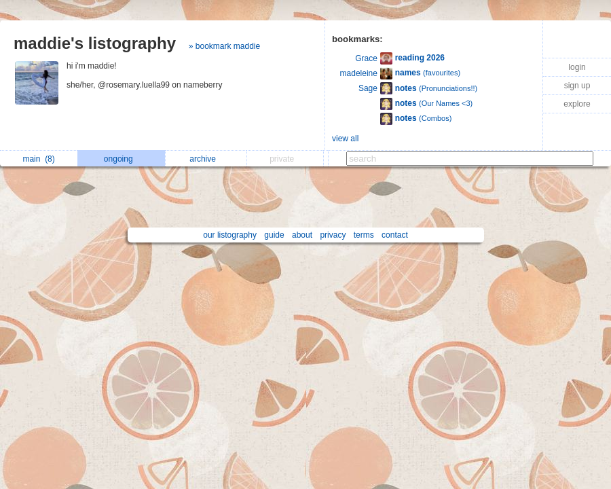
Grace (366, 58)
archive (206, 159)
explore (576, 104)
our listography (230, 235)
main (38, 159)
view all (345, 138)
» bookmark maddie (224, 46)
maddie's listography (95, 43)
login (576, 67)
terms (364, 235)
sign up (577, 85)
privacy (333, 235)
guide (274, 235)
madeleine (358, 73)
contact (395, 235)
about (302, 235)
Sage (367, 88)
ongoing (122, 159)
